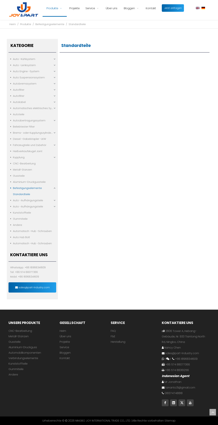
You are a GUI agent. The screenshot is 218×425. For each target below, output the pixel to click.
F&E (113, 336)
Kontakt (65, 358)
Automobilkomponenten (25, 353)
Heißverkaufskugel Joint (27, 151)
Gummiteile (20, 219)
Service (64, 347)
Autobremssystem (24, 83)
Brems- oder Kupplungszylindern (33, 132)
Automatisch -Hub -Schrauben (32, 231)
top (212, 412)
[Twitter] (181, 402)
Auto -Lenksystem (24, 65)
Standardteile (21, 194)
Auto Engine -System (26, 71)
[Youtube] (190, 402)
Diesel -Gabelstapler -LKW (29, 139)
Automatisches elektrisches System (34, 108)
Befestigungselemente (27, 188)
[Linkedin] (173, 402)
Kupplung (19, 157)
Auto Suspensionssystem (29, 77)
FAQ (113, 331)
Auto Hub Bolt (21, 237)
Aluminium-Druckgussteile (29, 182)
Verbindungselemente (23, 358)
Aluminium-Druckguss (23, 347)
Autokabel (19, 102)
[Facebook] (165, 402)
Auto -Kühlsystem (24, 59)
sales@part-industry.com (32, 287)
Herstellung (118, 342)
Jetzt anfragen (173, 8)
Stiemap (170, 421)
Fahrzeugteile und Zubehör (29, 145)
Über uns (65, 336)
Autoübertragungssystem (29, 120)
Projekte (65, 342)
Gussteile (19, 176)
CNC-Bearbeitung (24, 163)
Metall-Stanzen (22, 169)
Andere (17, 225)
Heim (63, 331)
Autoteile (18, 114)
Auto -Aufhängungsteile (28, 200)
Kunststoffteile (22, 212)
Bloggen (65, 353)
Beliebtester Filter (24, 126)
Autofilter (18, 89)
